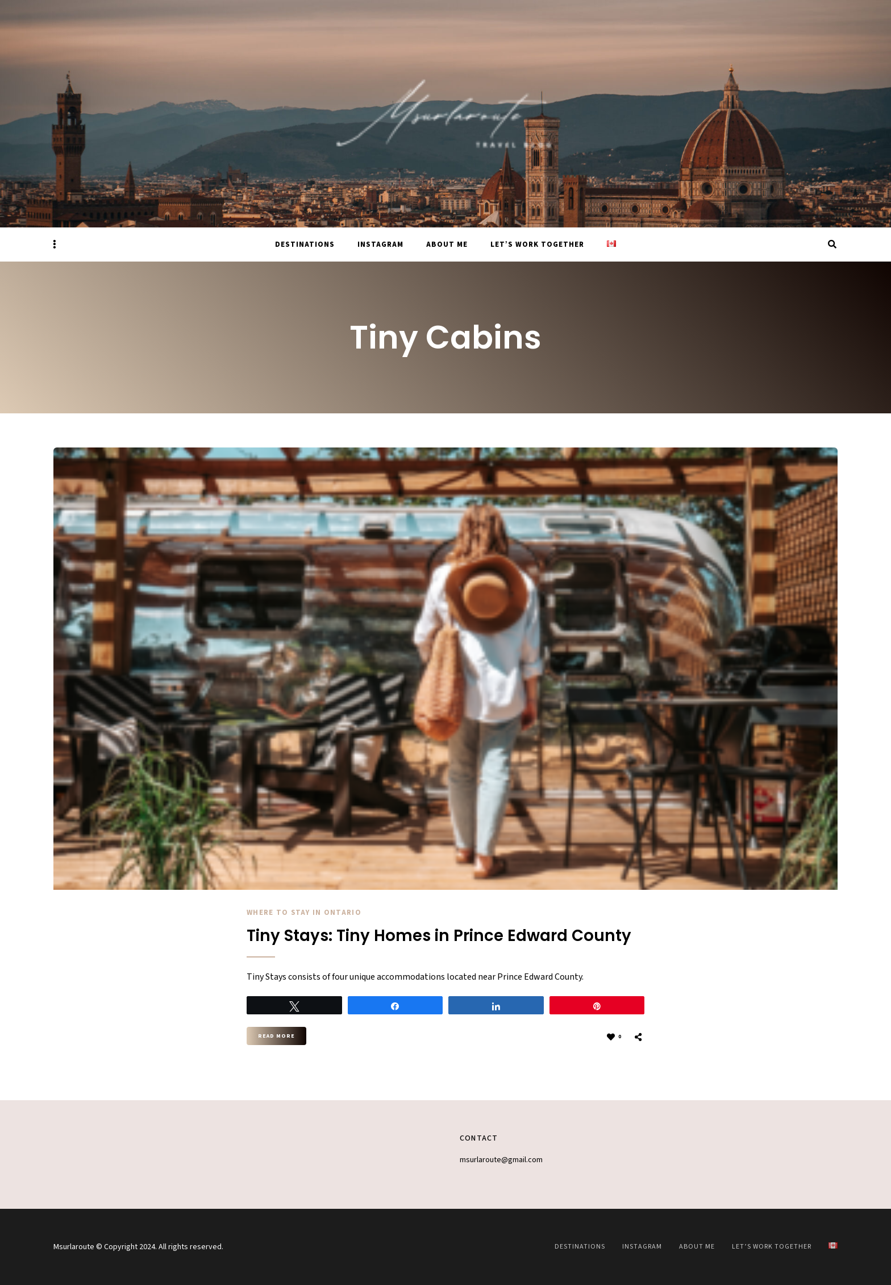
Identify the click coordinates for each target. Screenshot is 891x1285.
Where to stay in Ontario (305, 912)
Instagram (380, 244)
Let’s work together (537, 244)
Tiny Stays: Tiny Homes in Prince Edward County (441, 936)
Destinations (305, 244)
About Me (447, 244)
